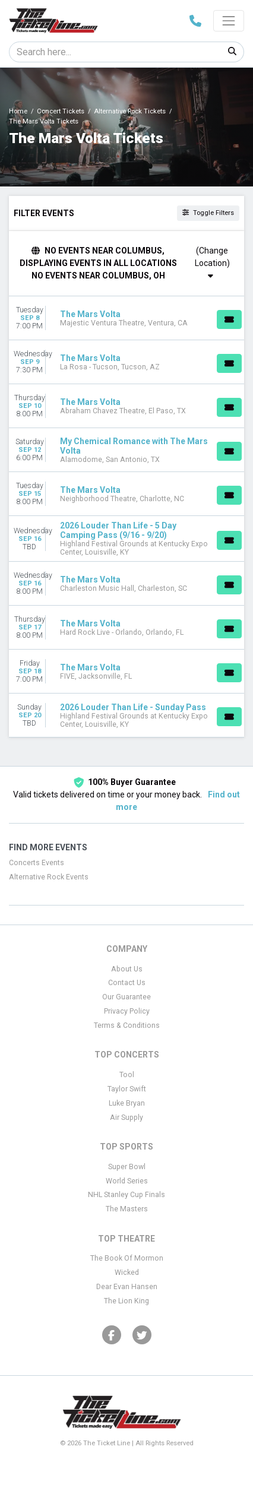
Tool (126, 1075)
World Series (127, 1181)
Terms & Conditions (127, 1025)
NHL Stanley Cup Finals (126, 1195)
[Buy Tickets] (229, 319)
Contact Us (127, 983)
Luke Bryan (127, 1103)
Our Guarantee (126, 997)
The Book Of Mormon (126, 1258)
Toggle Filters (208, 213)
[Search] (115, 52)
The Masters (127, 1209)
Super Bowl (127, 1167)
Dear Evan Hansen (126, 1287)
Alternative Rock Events (48, 877)
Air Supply (126, 1117)
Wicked (127, 1272)
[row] (126, 318)
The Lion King (126, 1301)
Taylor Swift (126, 1089)
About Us (127, 969)
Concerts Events (36, 863)
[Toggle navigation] (228, 20)
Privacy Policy (127, 1011)
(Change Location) (212, 263)
